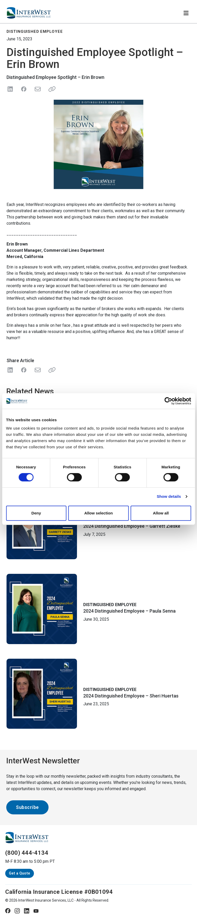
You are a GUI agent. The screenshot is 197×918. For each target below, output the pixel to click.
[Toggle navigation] (186, 13)
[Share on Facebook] (23, 89)
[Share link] (51, 89)
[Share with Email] (37, 370)
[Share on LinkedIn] (10, 89)
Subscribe (27, 807)
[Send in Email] (37, 89)
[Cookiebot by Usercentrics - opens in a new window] (168, 401)
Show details (169, 496)
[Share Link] (51, 370)
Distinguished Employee (109, 604)
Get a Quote (19, 873)
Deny (36, 513)
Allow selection (98, 513)
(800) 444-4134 (26, 853)
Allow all (161, 513)
